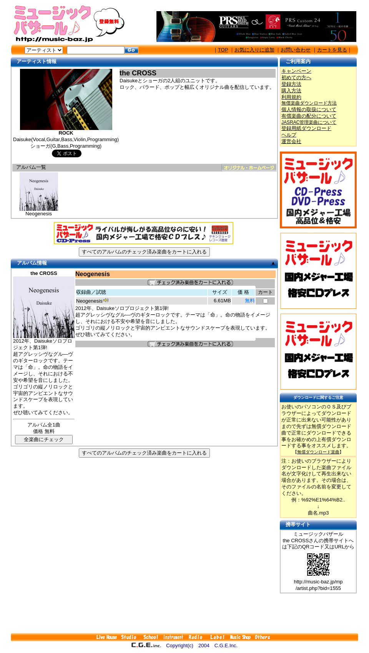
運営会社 (291, 141)
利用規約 (291, 97)
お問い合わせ (296, 50)
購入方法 (291, 90)
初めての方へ (296, 77)
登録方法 (291, 84)
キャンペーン (296, 71)
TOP (223, 50)
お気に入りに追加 (254, 50)
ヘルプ (288, 135)
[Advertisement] (184, 613)
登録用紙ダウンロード (306, 128)
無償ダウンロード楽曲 (318, 452)
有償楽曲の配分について (308, 116)
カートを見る (332, 50)
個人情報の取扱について (308, 109)
